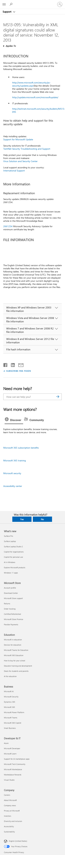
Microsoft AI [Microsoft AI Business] (9, 691)
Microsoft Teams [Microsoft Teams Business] (10, 717)
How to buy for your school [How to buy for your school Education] (14, 660)
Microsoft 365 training (14, 460)
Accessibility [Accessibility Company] (9, 826)
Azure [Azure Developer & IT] (6, 743)
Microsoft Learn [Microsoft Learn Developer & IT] (10, 753)
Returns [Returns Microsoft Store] (7, 603)
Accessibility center (12, 486)
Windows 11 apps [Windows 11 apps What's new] (11, 572)
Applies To (11, 45)
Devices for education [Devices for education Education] (12, 645)
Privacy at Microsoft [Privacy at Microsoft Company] (12, 810)
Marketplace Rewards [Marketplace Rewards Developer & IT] (12, 774)
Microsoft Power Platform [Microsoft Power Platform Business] (14, 712)
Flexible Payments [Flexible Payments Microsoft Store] (11, 624)
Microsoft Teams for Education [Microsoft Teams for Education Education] (16, 650)
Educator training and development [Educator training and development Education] (18, 666)
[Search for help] (11, 4)
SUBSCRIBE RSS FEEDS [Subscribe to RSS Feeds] (18, 370)
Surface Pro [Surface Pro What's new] (8, 536)
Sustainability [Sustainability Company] (9, 831)
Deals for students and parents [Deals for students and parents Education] (16, 671)
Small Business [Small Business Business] (10, 728)
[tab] (14, 420)
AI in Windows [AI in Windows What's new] (9, 562)
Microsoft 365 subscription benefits (21, 447)
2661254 (7, 226)
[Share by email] (19, 364)
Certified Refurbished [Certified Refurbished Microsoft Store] (12, 614)
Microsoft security (12, 473)
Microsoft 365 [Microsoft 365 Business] (9, 707)
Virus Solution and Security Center (20, 161)
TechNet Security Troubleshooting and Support (26, 148)
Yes (22, 519)
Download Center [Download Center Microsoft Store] (11, 593)
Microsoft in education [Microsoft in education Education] (13, 639)
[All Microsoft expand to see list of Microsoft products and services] (4, 4)
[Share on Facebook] (5, 364)
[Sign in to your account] (60, 4)
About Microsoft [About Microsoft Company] (10, 800)
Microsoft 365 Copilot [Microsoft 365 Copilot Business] (12, 723)
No (42, 519)
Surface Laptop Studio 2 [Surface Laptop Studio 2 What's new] (13, 546)
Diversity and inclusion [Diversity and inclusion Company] (13, 821)
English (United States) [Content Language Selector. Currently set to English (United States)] (18, 841)
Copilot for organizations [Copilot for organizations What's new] (14, 551)
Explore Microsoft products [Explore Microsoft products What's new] (14, 567)
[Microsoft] (32, 2)
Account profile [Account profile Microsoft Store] (10, 588)
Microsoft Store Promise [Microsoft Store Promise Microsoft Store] (13, 619)
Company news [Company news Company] (10, 805)
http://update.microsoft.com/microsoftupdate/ (35, 97)
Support (7, 11)
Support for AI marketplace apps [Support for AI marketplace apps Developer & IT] (17, 759)
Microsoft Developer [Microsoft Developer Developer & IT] (12, 748)
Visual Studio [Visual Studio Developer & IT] (9, 780)
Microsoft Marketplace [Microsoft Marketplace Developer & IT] (13, 769)
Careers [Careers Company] (7, 795)
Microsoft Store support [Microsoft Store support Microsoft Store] (13, 598)
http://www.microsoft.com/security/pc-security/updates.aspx (31, 84)
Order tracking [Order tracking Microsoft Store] (9, 609)
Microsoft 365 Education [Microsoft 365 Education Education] (13, 655)
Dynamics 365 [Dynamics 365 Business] (9, 702)
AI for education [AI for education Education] (10, 676)
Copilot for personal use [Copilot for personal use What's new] (13, 557)
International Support (14, 170)
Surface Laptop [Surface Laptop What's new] (10, 541)
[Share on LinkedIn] (11, 364)
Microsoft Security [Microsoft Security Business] (11, 696)
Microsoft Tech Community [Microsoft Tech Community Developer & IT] (14, 764)
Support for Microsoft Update (18, 139)
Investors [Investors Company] (7, 816)
